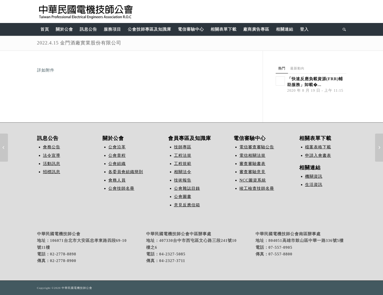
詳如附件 (45, 70)
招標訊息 (51, 172)
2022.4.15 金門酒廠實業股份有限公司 (79, 42)
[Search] (342, 29)
